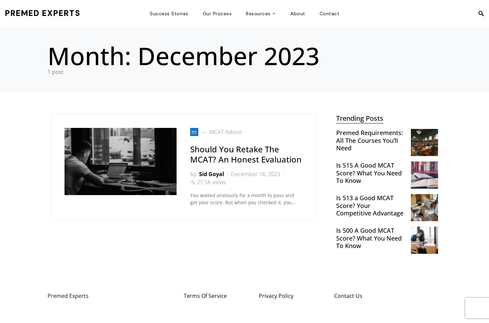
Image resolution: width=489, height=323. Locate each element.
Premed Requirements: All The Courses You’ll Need (369, 140)
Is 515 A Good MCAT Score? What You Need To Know (369, 173)
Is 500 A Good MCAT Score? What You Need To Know (369, 238)
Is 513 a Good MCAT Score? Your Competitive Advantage (369, 205)
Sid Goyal (211, 174)
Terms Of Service (205, 296)
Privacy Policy (276, 296)
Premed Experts (42, 13)
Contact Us (348, 296)
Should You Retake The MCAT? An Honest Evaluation (246, 154)
